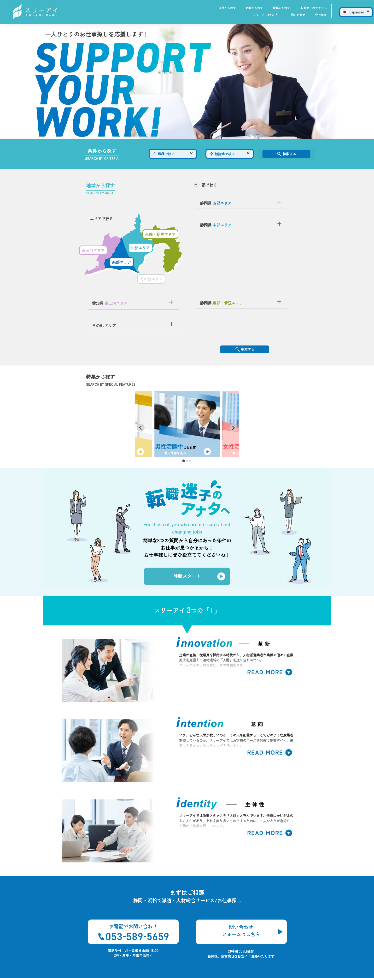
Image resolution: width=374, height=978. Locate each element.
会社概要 (321, 15)
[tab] (183, 461)
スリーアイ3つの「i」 (267, 15)
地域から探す (254, 8)
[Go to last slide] (141, 428)
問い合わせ (298, 15)
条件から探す (227, 8)
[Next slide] (233, 428)
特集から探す (281, 8)
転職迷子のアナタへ (314, 8)
